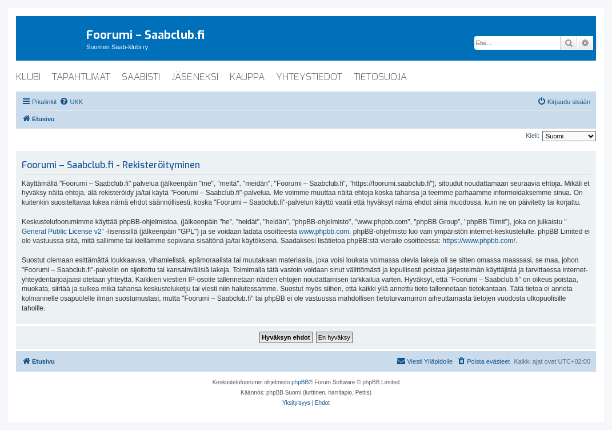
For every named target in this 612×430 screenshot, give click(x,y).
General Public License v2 (61, 232)
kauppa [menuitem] (247, 76)
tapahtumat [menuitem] (81, 76)
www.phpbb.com (324, 232)
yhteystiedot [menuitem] (309, 76)
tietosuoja (380, 76)
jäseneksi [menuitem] (194, 76)
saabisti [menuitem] (141, 76)
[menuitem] (71, 102)
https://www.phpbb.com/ (478, 241)
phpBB (300, 382)
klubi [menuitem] (28, 76)
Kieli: (532, 135)
